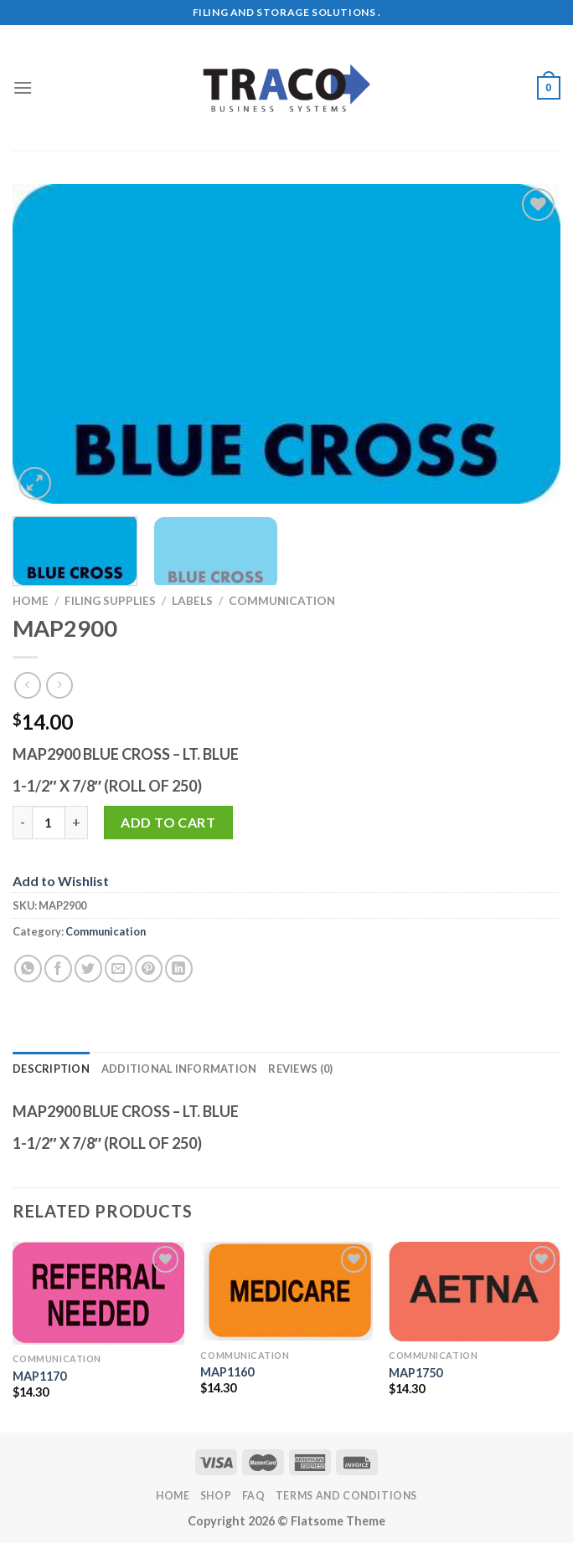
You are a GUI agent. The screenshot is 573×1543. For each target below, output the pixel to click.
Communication (282, 600)
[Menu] (23, 87)
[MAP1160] (286, 1291)
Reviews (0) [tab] (300, 1068)
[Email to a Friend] (118, 968)
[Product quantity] (48, 822)
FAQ (254, 1495)
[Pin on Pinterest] (149, 968)
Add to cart (168, 822)
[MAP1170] (98, 1293)
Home (31, 600)
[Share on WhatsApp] (28, 968)
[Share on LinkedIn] (179, 968)
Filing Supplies (110, 600)
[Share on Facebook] (58, 968)
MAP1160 (227, 1372)
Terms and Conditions (346, 1495)
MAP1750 (415, 1373)
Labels (192, 600)
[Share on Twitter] (88, 968)
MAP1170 (39, 1376)
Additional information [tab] (179, 1068)
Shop (215, 1495)
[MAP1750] (474, 1291)
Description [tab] (51, 1068)
